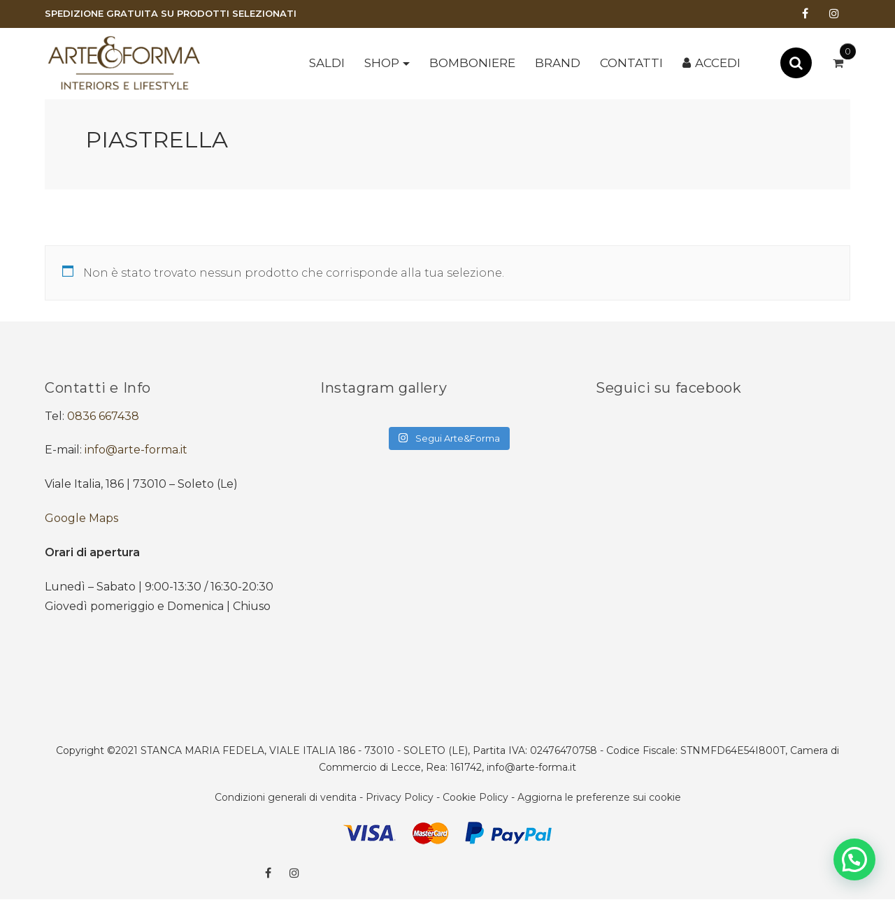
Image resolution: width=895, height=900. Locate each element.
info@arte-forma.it (136, 449)
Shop (381, 63)
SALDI (327, 63)
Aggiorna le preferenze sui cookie (599, 797)
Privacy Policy (400, 797)
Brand (557, 63)
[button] (854, 859)
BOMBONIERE (472, 63)
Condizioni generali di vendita (286, 797)
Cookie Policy (475, 797)
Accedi (717, 63)
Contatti (631, 63)
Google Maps (81, 518)
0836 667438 (103, 416)
